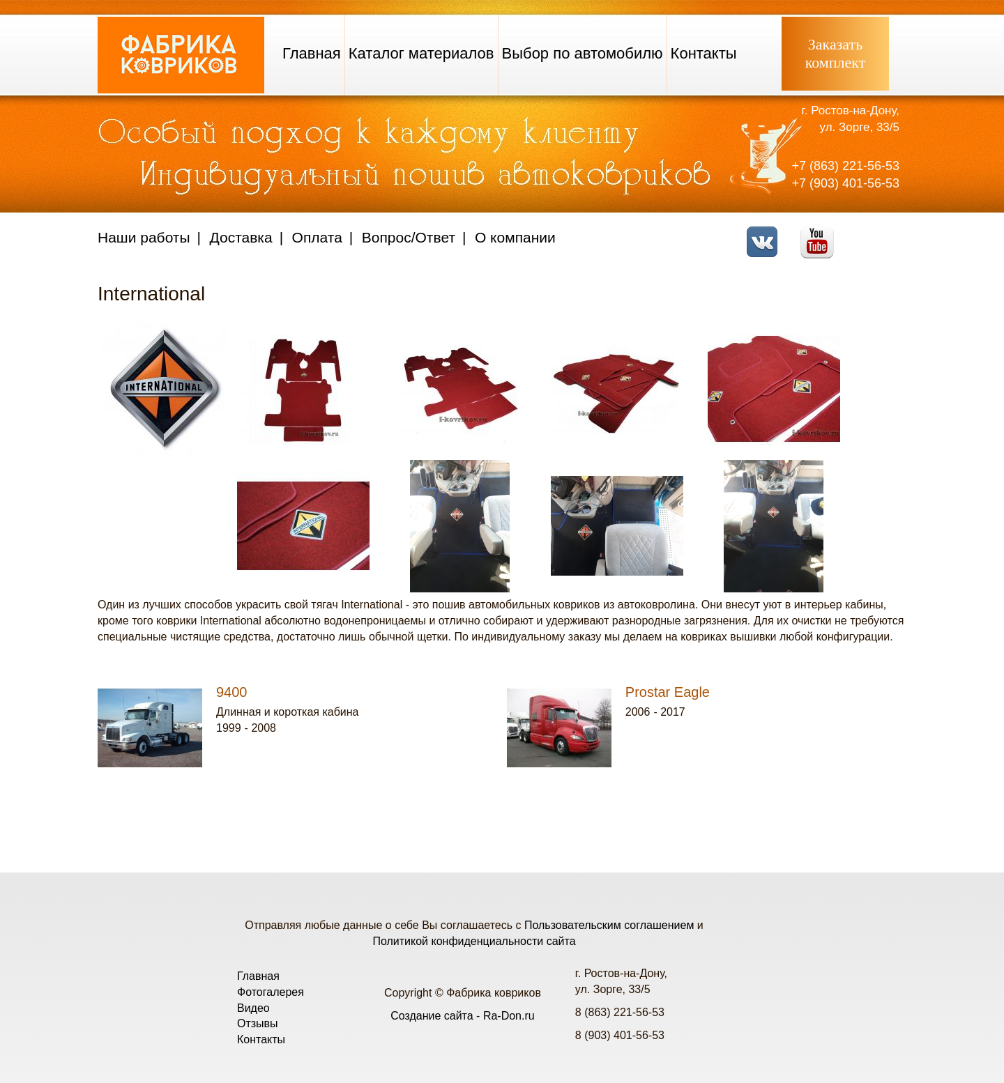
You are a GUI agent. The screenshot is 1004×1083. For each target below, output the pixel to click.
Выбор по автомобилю (582, 53)
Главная (311, 53)
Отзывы (257, 1023)
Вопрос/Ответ (408, 237)
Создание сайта (431, 1016)
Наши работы (144, 237)
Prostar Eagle (667, 692)
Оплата (317, 237)
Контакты (704, 53)
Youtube (821, 233)
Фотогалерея (270, 992)
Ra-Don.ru (509, 1016)
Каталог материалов (421, 53)
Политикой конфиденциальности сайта (473, 941)
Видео (253, 1008)
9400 (232, 692)
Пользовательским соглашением (609, 925)
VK (765, 233)
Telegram (875, 233)
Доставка (241, 237)
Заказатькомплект (835, 53)
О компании (515, 237)
